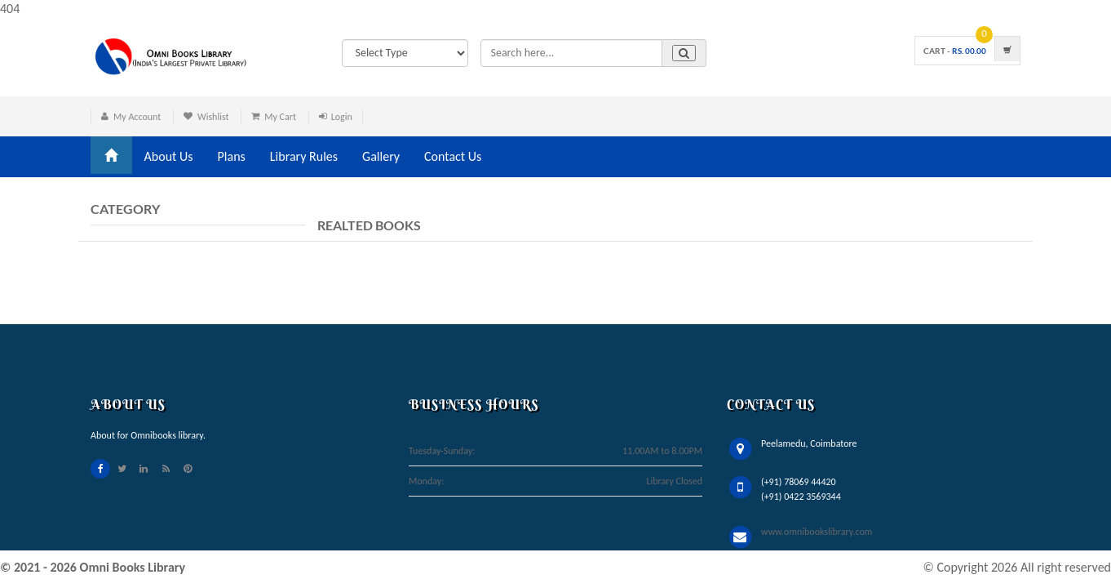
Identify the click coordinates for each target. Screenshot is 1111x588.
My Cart (280, 116)
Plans (232, 156)
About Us (168, 156)
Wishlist (213, 116)
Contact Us (452, 156)
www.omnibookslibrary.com (816, 531)
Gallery (381, 156)
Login (341, 116)
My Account (137, 116)
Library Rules (304, 156)
